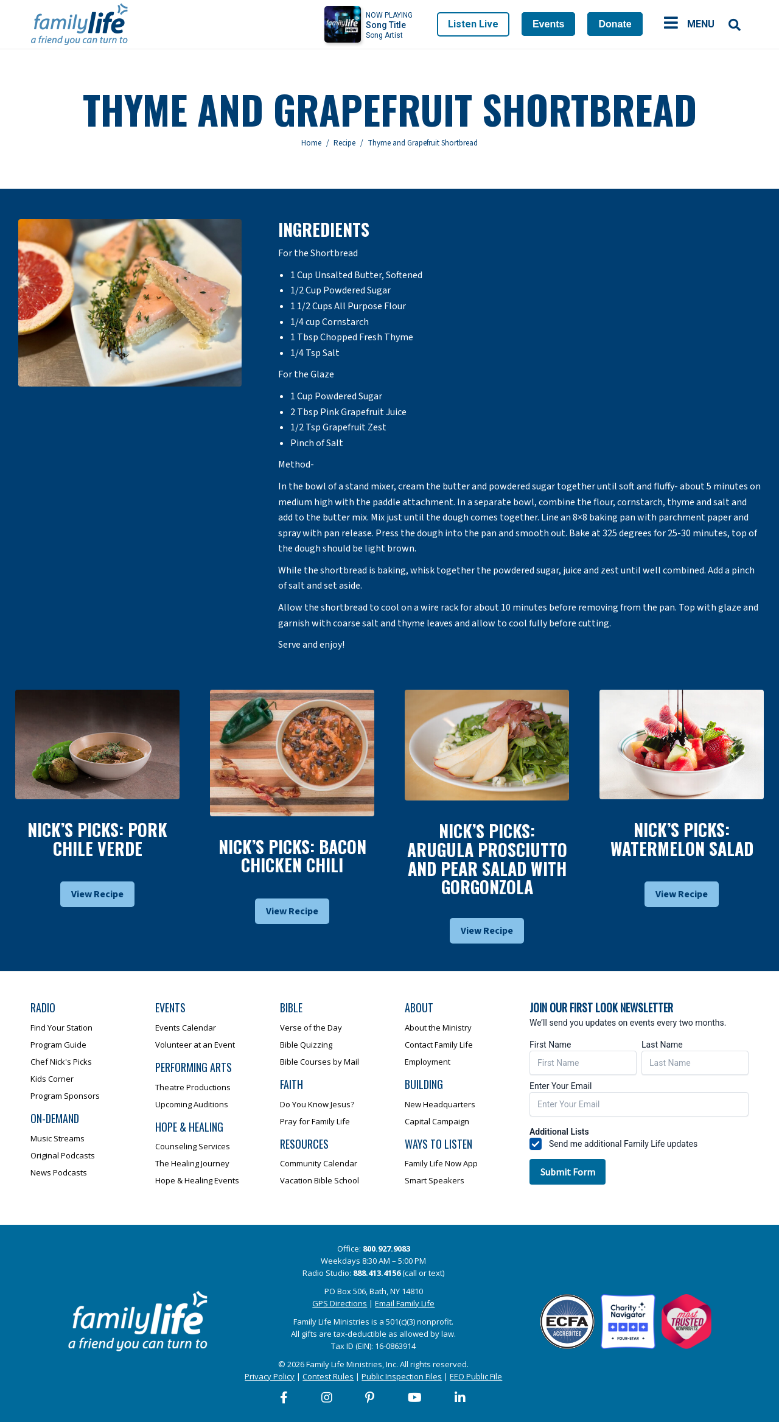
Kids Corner (52, 1078)
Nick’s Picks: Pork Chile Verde (97, 839)
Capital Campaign (437, 1121)
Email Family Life (405, 1303)
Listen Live (473, 24)
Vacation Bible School (319, 1180)
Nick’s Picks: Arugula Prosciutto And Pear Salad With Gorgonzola (487, 858)
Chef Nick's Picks (61, 1061)
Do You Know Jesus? (317, 1104)
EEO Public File (476, 1376)
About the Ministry (438, 1027)
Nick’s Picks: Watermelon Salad (681, 839)
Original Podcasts (62, 1155)
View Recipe (97, 894)
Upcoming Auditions (191, 1104)
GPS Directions (339, 1303)
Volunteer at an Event (195, 1044)
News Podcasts (58, 1172)
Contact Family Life (439, 1044)
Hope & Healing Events (197, 1180)
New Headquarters (440, 1104)
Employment (427, 1061)
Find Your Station (61, 1027)
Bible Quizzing (306, 1044)
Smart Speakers (434, 1180)
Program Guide (58, 1044)
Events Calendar (185, 1027)
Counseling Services (192, 1146)
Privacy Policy (270, 1376)
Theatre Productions (193, 1087)
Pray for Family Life (315, 1121)
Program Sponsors (65, 1095)
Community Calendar (318, 1163)
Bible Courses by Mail (319, 1061)
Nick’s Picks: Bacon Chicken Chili (292, 856)
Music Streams (57, 1138)
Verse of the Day (311, 1027)
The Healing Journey (192, 1163)
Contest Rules (328, 1376)
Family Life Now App (441, 1163)
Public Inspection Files (402, 1376)
